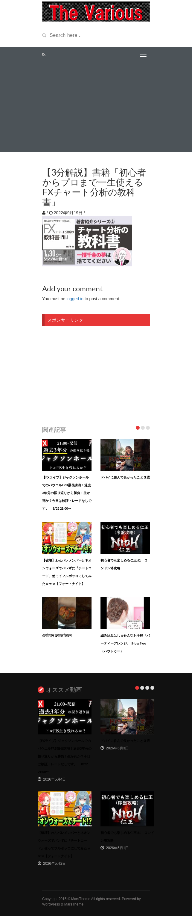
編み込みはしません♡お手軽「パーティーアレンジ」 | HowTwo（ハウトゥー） (125, 643)
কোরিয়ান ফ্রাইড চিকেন (57, 635)
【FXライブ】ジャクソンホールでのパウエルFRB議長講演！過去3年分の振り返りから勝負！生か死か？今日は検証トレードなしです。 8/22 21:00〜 (67, 492)
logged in (74, 298)
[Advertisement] (96, 107)
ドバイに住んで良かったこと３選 (125, 477)
